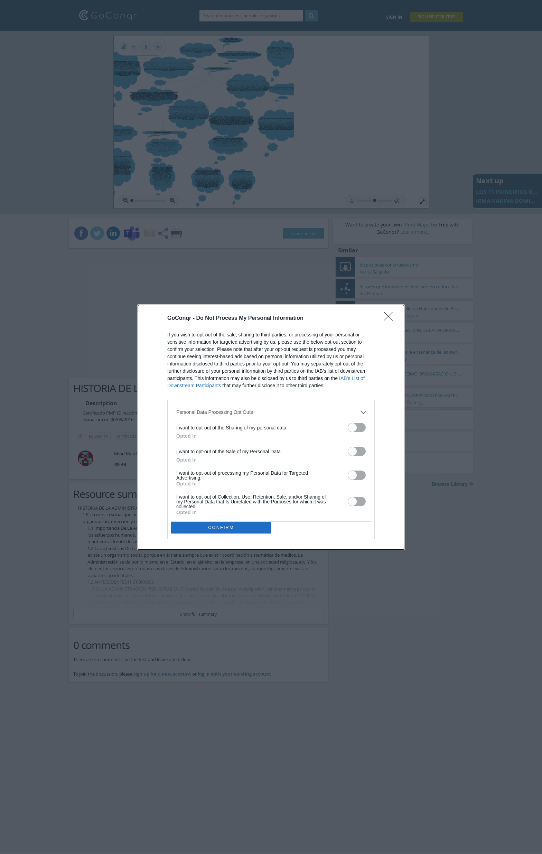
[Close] (390, 318)
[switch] (357, 427)
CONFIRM (221, 527)
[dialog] (271, 427)
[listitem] (271, 412)
